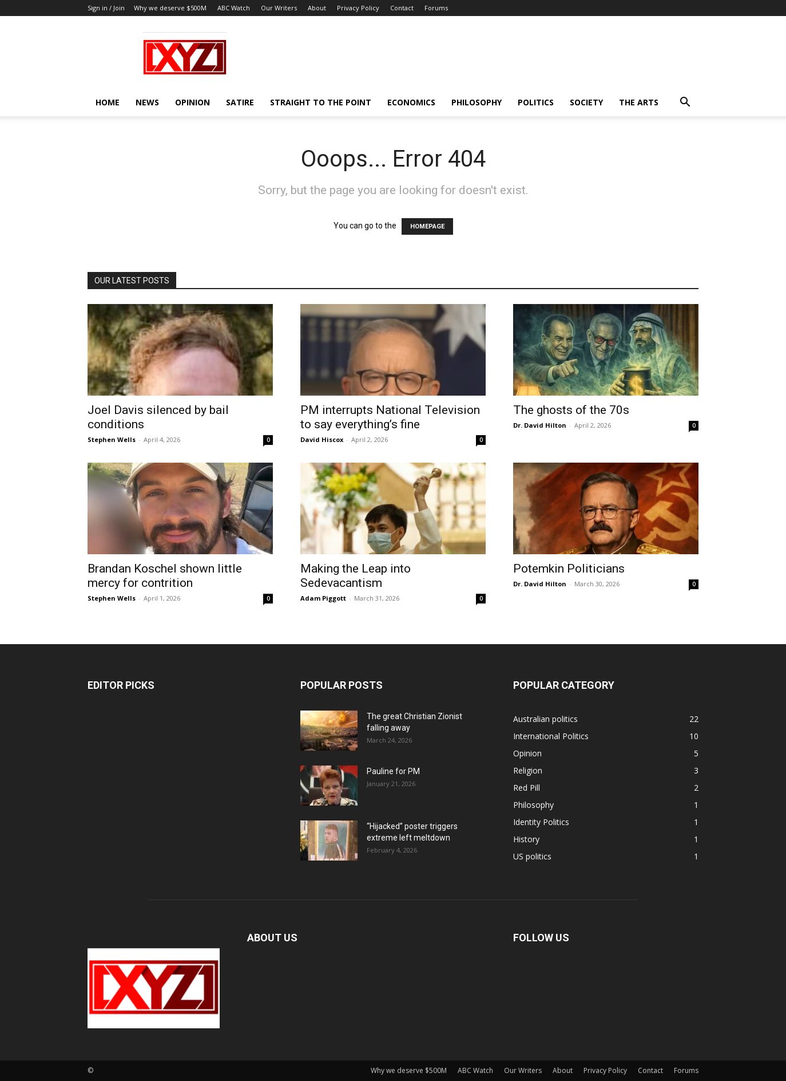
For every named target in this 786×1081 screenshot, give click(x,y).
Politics (536, 102)
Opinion (192, 102)
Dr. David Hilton (539, 425)
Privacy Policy (358, 7)
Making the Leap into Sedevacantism (355, 576)
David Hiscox (321, 439)
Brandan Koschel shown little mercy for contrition (165, 576)
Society (586, 102)
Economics (411, 102)
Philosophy (476, 102)
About (317, 7)
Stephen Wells (112, 439)
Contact (402, 7)
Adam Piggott (323, 598)
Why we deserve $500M (170, 7)
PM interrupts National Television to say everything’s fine (390, 417)
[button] (684, 103)
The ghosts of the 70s (571, 410)
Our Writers (279, 7)
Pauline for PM (393, 771)
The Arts (638, 102)
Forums (436, 7)
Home (108, 102)
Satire (240, 102)
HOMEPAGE (427, 226)
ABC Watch (233, 7)
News (147, 102)
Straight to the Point (320, 102)
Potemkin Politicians (569, 568)
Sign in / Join (106, 7)
